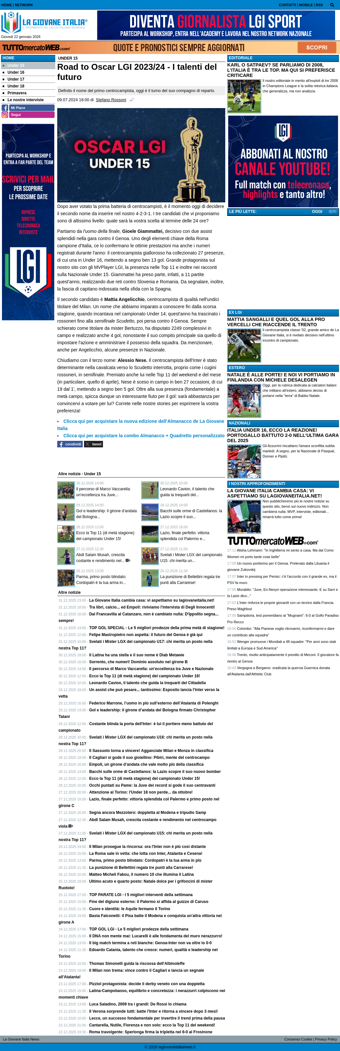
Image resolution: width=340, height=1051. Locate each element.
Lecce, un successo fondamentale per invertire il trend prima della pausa (157, 1018)
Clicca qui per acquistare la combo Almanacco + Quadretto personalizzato (144, 435)
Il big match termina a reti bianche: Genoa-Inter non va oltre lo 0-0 (150, 943)
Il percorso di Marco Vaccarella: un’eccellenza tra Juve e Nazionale (151, 668)
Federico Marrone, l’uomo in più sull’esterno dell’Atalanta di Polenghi (153, 703)
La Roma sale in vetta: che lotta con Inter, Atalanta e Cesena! (145, 853)
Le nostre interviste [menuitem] (23, 100)
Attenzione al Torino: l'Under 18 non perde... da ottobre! (141, 792)
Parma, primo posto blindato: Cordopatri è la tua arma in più (145, 860)
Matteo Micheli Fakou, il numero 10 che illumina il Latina (141, 874)
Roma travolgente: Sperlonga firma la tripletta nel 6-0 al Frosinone (150, 1032)
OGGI (317, 211)
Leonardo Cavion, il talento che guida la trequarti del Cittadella (147, 683)
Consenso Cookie (298, 1039)
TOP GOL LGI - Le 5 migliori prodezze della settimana (138, 929)
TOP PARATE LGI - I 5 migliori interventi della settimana (141, 894)
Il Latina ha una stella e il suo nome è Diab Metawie (136, 655)
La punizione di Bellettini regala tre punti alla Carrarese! (141, 867)
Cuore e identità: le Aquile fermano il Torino (129, 909)
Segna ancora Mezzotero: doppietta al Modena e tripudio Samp (147, 812)
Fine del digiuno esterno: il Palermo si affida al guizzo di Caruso (149, 901)
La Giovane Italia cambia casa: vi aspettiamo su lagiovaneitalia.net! (151, 600)
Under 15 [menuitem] (13, 65)
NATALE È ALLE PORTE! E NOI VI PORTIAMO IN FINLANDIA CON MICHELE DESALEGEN (281, 377)
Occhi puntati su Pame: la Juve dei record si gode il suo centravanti (152, 785)
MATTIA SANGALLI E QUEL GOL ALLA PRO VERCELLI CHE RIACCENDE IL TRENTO (276, 322)
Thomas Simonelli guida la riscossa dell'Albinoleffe (137, 963)
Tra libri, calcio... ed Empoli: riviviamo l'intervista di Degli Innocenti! (152, 607)
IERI (332, 211)
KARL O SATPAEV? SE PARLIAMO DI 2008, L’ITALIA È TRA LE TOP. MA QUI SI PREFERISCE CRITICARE (281, 70)
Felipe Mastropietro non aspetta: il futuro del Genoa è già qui (146, 634)
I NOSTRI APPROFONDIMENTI (257, 483)
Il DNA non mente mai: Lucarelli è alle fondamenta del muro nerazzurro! (156, 936)
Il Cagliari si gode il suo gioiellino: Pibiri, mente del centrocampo (149, 757)
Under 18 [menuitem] (13, 86)
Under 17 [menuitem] (13, 79)
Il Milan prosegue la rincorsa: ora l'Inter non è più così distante (147, 846)
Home (8, 58)
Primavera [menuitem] (14, 93)
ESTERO (237, 368)
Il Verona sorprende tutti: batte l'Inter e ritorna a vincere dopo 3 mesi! (153, 1011)
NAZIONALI (239, 423)
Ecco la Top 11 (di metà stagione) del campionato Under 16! (144, 676)
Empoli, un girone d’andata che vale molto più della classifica (146, 764)
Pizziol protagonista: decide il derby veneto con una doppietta (147, 984)
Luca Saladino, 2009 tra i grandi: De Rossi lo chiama (137, 1004)
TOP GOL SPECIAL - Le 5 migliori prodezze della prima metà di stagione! (157, 628)
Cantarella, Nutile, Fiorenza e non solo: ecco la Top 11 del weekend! (152, 1025)
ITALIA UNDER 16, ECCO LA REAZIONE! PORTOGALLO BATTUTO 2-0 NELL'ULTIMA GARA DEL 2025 (283, 435)
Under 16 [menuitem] (13, 72)
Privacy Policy (326, 1039)
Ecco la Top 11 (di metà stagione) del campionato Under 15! (144, 778)
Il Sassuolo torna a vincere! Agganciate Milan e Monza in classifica (151, 750)
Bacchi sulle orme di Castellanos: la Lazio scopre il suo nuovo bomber (155, 771)
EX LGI (235, 312)
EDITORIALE (240, 58)
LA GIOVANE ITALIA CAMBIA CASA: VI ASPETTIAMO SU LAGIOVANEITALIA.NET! (274, 493)
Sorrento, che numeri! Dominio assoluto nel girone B (138, 662)
